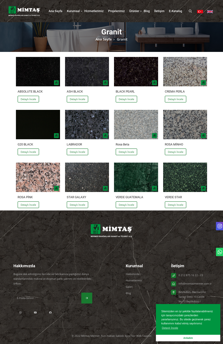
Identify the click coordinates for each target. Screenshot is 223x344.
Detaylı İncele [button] (170, 328)
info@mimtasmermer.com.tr (195, 283)
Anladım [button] (188, 338)
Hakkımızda (132, 274)
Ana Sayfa (55, 11)
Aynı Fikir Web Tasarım (138, 335)
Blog (147, 11)
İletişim (159, 11)
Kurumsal (73, 11)
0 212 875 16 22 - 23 (191, 275)
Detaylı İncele (28, 99)
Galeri (129, 286)
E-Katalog (175, 11)
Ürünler (134, 11)
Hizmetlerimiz (94, 11)
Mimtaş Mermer (90, 335)
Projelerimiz (116, 11)
